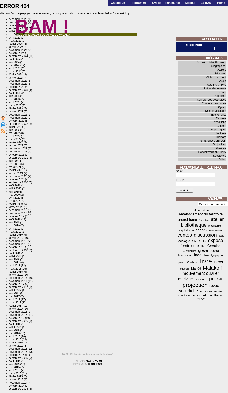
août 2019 (14, 219)
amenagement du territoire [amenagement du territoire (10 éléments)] (201, 214)
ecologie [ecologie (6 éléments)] (184, 241)
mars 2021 (15, 167)
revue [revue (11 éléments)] (214, 285)
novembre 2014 (18, 382)
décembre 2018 (18, 240)
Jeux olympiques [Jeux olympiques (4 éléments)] (213, 255)
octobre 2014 (16, 385)
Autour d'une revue (215, 88)
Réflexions (220, 148)
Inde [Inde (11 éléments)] (198, 255)
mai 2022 (14, 133)
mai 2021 (14, 163)
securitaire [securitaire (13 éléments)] (188, 290)
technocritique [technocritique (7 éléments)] (202, 295)
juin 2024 (14, 62)
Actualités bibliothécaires (211, 62)
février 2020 (16, 204)
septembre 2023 (18, 90)
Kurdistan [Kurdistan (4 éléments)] (192, 262)
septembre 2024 (18, 56)
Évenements (218, 114)
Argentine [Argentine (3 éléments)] (204, 220)
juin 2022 (14, 130)
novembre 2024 (18, 49)
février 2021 (16, 170)
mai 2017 (14, 296)
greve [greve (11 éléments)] (203, 250)
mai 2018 (14, 262)
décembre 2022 (18, 114)
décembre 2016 (18, 311)
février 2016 (16, 342)
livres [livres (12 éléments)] (218, 262)
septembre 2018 (18, 250)
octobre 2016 (16, 318)
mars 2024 (15, 71)
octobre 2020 (16, 179)
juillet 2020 (15, 188)
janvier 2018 (16, 274)
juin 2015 (14, 364)
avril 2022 (14, 136)
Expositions (219, 122)
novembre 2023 (18, 83)
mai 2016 (14, 333)
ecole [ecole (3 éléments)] (221, 235)
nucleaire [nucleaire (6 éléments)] (201, 279)
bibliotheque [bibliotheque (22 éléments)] (194, 225)
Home (221, 2)
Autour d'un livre (216, 84)
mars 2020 (15, 200)
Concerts (220, 95)
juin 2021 (14, 160)
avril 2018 (14, 265)
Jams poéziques (216, 129)
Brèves (222, 92)
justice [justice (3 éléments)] (181, 262)
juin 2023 (14, 96)
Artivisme (220, 73)
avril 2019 (14, 228)
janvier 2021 (16, 173)
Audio (222, 81)
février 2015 (16, 376)
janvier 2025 (16, 46)
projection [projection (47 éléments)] (195, 285)
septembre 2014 (18, 388)
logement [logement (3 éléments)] (184, 268)
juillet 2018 (15, 256)
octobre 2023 (16, 86)
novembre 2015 (18, 351)
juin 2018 (14, 259)
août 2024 (14, 59)
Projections (219, 144)
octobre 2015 (16, 354)
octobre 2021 (16, 154)
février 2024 (16, 74)
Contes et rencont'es (214, 103)
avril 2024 (14, 68)
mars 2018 (15, 268)
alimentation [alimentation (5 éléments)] (201, 210)
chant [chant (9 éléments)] (200, 230)
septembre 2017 (18, 287)
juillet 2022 (15, 127)
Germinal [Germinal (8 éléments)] (214, 246)
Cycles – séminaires (166, 2)
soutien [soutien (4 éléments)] (218, 291)
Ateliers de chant (216, 77)
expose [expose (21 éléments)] (215, 240)
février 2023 (16, 108)
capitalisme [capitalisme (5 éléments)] (186, 230)
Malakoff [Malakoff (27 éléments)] (212, 268)
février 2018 (16, 271)
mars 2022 (15, 139)
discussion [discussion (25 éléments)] (205, 235)
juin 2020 (14, 191)
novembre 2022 (18, 117)
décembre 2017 (18, 277)
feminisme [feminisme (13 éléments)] (189, 245)
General (221, 125)
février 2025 (16, 43)
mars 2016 (15, 339)
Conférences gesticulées (211, 99)
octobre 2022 (16, 120)
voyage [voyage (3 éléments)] (200, 298)
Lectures (221, 133)
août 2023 (14, 93)
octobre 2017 (16, 284)
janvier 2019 (16, 237)
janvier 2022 (16, 145)
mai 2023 (14, 99)
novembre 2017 (18, 281)
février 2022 (16, 142)
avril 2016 (14, 336)
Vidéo (222, 159)
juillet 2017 (15, 290)
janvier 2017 (16, 308)
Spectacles (219, 155)
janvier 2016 (16, 345)
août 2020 (14, 185)
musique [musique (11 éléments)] (185, 279)
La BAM (206, 2)
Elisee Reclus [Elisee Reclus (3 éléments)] (199, 241)
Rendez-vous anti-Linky (212, 152)
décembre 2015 (18, 348)
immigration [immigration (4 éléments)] (185, 255)
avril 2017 (14, 299)
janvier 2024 (16, 77)
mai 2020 (14, 194)
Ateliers (221, 69)
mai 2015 (14, 367)
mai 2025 (14, 34)
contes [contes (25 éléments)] (184, 235)
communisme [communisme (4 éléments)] (214, 230)
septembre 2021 (18, 157)
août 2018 (14, 253)
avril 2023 (14, 102)
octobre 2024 (16, 53)
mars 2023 (15, 105)
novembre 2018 (18, 244)
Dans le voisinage (215, 110)
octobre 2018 (16, 247)
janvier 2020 (16, 207)
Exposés (221, 118)
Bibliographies (217, 66)
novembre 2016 (18, 314)
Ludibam (221, 137)
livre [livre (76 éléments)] (206, 261)
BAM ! (42, 26)
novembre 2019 (18, 213)
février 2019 (16, 234)
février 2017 (16, 305)
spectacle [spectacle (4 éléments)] (184, 295)
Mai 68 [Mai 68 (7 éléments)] (196, 268)
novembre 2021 (18, 151)
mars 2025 (15, 40)
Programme (138, 2)
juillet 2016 (15, 327)
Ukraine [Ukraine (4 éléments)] (218, 295)
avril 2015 (14, 370)
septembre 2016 (18, 321)
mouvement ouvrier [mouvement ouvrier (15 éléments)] (201, 273)
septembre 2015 (18, 358)
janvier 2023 (16, 111)
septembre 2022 (18, 123)
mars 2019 (15, 231)
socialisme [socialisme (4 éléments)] (206, 291)
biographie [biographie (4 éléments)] (214, 225)
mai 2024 (14, 65)
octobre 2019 (16, 216)
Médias (190, 2)
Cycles (222, 107)
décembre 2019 (18, 210)
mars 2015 (15, 373)
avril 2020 (14, 197)
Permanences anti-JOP (212, 140)
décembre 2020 (18, 176)
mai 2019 (14, 225)
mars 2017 (15, 302)
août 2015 (14, 361)
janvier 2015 (16, 379)
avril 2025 (14, 37)
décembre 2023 (18, 80)
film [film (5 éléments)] (203, 246)
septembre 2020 (18, 182)
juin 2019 (14, 222)
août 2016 (14, 324)
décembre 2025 (18, 19)
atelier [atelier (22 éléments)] (217, 219)
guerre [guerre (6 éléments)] (214, 250)
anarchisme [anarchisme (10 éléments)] (187, 220)
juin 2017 (14, 293)
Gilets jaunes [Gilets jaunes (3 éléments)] (189, 251)
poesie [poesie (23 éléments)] (216, 278)
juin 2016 (14, 330)
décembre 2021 (18, 148)
